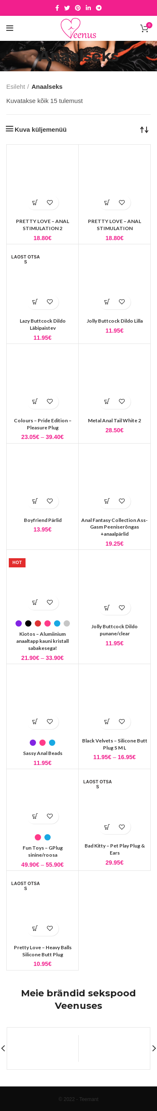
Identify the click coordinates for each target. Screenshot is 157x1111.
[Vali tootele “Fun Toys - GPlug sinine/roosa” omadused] (35, 816)
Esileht (15, 86)
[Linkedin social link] (88, 8)
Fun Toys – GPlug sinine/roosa (43, 851)
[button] (35, 202)
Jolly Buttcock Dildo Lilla (115, 321)
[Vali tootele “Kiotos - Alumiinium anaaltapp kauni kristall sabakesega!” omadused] (35, 602)
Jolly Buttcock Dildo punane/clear (114, 630)
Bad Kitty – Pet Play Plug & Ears (115, 849)
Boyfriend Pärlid (43, 520)
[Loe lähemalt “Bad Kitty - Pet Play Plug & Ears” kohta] (107, 827)
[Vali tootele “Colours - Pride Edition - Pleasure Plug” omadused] (35, 401)
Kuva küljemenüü (41, 129)
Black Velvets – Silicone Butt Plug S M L (114, 744)
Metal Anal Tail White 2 (114, 420)
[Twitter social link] (67, 8)
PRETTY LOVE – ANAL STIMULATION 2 (42, 224)
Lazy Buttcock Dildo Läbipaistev (43, 324)
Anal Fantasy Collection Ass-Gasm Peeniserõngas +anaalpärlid (114, 527)
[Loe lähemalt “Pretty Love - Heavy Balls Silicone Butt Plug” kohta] (35, 928)
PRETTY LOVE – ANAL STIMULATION (114, 224)
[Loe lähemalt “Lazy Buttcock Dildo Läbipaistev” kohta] (35, 302)
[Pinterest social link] (77, 8)
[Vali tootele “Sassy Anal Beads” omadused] (35, 722)
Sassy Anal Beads (42, 753)
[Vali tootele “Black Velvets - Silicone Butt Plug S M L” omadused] (107, 722)
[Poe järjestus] (144, 129)
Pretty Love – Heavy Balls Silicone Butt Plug (43, 951)
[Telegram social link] (98, 8)
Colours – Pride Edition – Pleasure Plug (43, 424)
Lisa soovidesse (50, 202)
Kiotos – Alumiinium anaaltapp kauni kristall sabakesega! (42, 641)
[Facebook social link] (57, 8)
